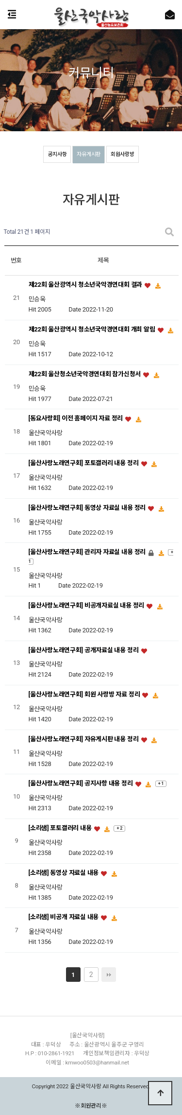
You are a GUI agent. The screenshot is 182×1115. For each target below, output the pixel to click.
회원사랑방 (122, 154)
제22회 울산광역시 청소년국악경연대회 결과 (86, 285)
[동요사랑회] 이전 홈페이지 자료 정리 (77, 418)
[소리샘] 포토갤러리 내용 (61, 828)
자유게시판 (88, 154)
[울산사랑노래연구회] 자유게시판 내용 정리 (84, 739)
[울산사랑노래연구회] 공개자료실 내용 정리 (84, 650)
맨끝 (108, 974)
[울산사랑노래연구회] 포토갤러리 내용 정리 (84, 463)
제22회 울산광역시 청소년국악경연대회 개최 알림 (93, 329)
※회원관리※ (91, 1105)
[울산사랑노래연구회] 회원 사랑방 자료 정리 (85, 694)
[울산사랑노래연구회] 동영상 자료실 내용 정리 (88, 507)
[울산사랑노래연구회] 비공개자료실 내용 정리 (87, 606)
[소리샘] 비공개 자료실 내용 (64, 917)
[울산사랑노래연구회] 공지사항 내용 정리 (81, 783)
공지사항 (57, 154)
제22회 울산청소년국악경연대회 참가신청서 (86, 374)
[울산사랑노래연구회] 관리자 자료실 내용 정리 (88, 552)
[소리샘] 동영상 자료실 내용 (64, 872)
